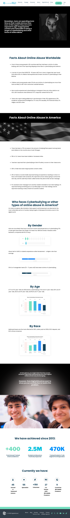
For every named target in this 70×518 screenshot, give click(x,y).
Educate (20, 3)
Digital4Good (45, 3)
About (38, 3)
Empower (32, 3)
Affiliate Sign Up (45, 514)
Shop (51, 3)
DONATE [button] (58, 3)
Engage (26, 3)
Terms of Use (36, 514)
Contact (42, 513)
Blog (31, 513)
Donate (36, 513)
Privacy (48, 513)
